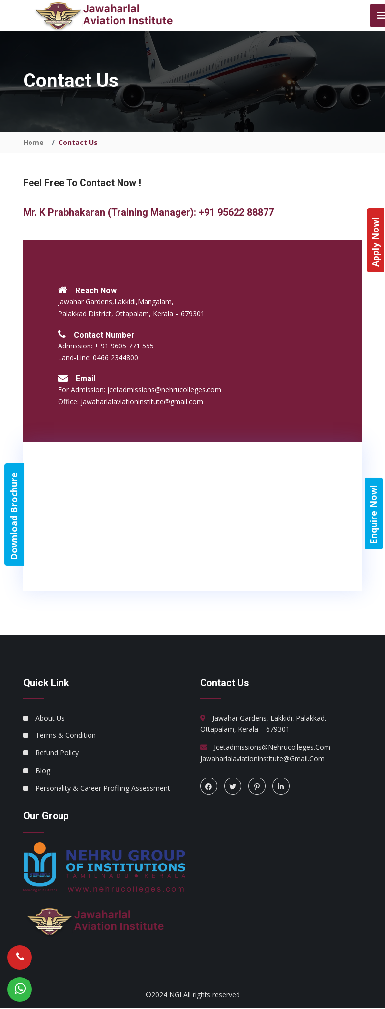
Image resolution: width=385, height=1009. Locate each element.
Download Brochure (14, 516)
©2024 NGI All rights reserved (193, 995)
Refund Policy (57, 753)
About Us (50, 718)
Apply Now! (375, 242)
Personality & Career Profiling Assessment (102, 789)
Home (33, 142)
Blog (42, 771)
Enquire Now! (373, 514)
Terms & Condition (65, 736)
